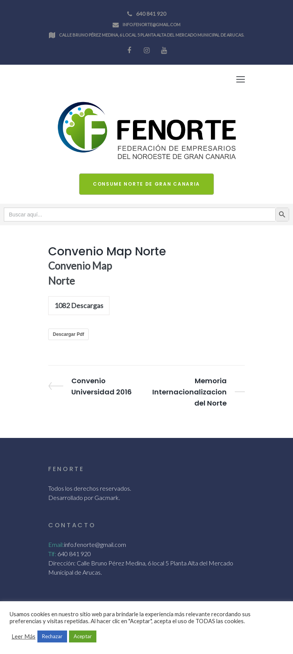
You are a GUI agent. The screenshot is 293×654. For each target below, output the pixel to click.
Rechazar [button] (52, 636)
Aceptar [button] (83, 636)
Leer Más (23, 636)
